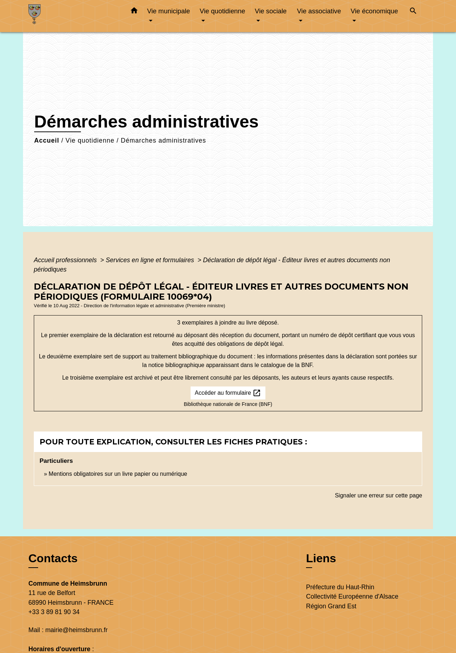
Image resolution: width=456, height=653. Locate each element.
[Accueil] (73, 16)
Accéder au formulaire (228, 393)
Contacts (53, 558)
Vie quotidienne (89, 140)
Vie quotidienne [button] (222, 11)
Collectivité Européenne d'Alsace (352, 596)
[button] (134, 12)
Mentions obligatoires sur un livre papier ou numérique (118, 474)
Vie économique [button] (374, 11)
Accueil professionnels (66, 260)
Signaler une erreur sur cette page (378, 495)
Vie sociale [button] (271, 11)
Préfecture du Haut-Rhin (340, 587)
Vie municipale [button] (168, 11)
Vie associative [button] (319, 11)
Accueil (46, 140)
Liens (321, 558)
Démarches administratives (163, 140)
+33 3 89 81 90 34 (53, 612)
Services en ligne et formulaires (151, 260)
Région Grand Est (331, 606)
